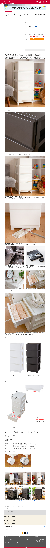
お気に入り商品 (7, 538)
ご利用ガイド (16, 542)
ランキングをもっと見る (41, 526)
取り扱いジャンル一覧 (8, 540)
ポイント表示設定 (17, 540)
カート (15, 538)
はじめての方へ (27, 540)
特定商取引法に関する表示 (39, 541)
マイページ (16, 539)
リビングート (7, 513)
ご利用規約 (36, 536)
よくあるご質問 (27, 539)
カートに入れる (37, 39)
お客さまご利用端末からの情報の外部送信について (39, 540)
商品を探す (6, 536)
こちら (15, 544)
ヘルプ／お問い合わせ (28, 536)
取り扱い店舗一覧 (7, 542)
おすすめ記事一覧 (17, 536)
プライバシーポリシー (38, 538)
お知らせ (26, 538)
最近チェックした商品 (8, 539)
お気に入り (27, 39)
